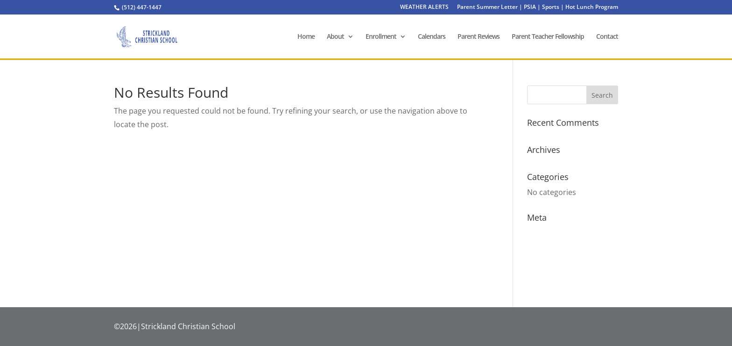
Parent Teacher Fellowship (548, 37)
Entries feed (548, 246)
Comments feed (555, 259)
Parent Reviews (479, 37)
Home (306, 37)
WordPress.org (553, 273)
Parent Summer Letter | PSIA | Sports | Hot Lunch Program (537, 7)
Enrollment (381, 37)
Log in (537, 233)
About (335, 37)
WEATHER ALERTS (424, 7)
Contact (607, 37)
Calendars (431, 37)
